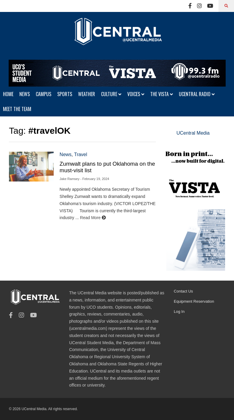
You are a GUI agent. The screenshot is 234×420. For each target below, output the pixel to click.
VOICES (135, 94)
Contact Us (183, 291)
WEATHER (86, 94)
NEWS (24, 94)
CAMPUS (43, 94)
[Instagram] (199, 6)
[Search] (226, 6)
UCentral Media (193, 133)
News (66, 154)
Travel (80, 154)
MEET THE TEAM (17, 109)
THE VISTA (161, 94)
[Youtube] (210, 6)
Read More (93, 217)
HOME (8, 94)
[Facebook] (190, 6)
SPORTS (64, 94)
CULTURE (111, 94)
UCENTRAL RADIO (197, 94)
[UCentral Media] (117, 36)
